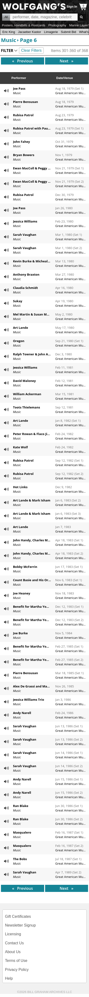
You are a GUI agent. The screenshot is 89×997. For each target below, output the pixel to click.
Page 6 (28, 40)
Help (9, 978)
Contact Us (14, 943)
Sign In (72, 6)
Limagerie (51, 32)
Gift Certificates (18, 916)
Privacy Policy (17, 970)
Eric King (8, 32)
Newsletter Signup (20, 925)
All (6, 17)
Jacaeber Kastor (29, 32)
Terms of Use (16, 961)
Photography (57, 25)
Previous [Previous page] (29, 61)
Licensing (13, 934)
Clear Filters (31, 50)
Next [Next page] (69, 61)
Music (8, 40)
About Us (13, 952)
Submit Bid (68, 32)
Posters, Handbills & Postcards (23, 25)
